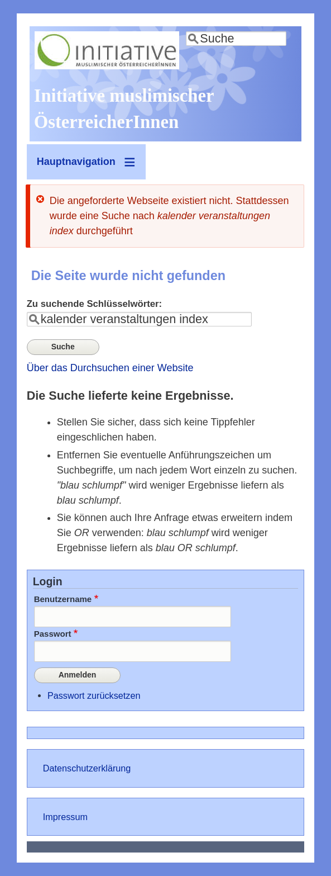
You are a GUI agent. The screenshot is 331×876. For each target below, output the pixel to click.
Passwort (52, 633)
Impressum (65, 817)
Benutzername (63, 599)
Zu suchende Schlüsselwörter (93, 304)
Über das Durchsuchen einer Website (110, 367)
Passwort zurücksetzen (93, 695)
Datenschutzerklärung (87, 768)
